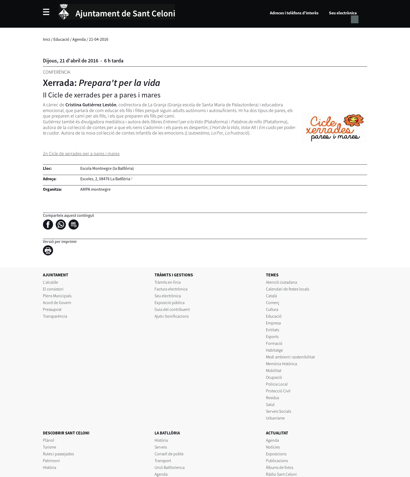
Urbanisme (275, 418)
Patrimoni (51, 460)
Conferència (56, 72)
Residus (272, 397)
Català (271, 295)
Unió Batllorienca (170, 467)
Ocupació (274, 377)
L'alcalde (50, 282)
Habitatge (274, 350)
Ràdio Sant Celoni (281, 474)
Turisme (49, 447)
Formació (274, 343)
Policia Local (277, 384)
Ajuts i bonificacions (172, 316)
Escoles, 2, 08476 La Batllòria (105, 178)
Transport (163, 460)
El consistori (53, 289)
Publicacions (277, 460)
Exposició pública (170, 302)
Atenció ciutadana (281, 282)
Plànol (48, 440)
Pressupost (52, 309)
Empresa (273, 322)
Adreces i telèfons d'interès (294, 12)
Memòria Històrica (281, 363)
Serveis (161, 447)
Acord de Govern (57, 302)
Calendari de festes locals (287, 289)
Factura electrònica (171, 289)
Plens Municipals (57, 295)
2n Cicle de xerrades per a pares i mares (81, 153)
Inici (46, 39)
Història (49, 467)
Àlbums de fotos (279, 467)
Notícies (273, 447)
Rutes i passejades (58, 453)
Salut (270, 404)
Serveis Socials (278, 411)
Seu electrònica (343, 12)
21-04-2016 (98, 39)
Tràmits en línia (168, 282)
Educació (61, 39)
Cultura (272, 309)
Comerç (272, 302)
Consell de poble (169, 453)
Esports (272, 336)
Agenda (79, 39)
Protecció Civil (278, 390)
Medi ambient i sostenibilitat (290, 356)
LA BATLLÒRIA (167, 432)
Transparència (55, 316)
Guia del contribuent (172, 309)
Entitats (272, 329)
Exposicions (276, 453)
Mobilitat (273, 370)
